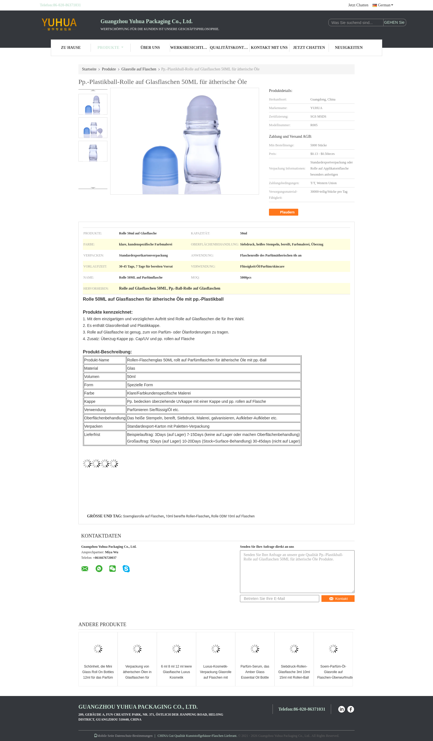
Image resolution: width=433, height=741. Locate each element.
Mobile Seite (104, 736)
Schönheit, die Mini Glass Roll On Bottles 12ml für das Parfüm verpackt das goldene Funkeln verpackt (98, 677)
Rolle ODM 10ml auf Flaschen (233, 516)
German (385, 5)
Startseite (89, 69)
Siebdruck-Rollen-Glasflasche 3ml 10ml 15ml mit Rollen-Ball (294, 672)
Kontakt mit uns (269, 48)
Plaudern (284, 212)
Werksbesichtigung (190, 48)
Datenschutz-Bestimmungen (134, 736)
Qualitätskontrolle (230, 48)
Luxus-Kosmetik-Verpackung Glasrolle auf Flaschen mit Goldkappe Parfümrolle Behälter (215, 677)
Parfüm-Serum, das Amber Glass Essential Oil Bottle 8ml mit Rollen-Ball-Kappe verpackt (255, 677)
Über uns (150, 48)
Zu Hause (71, 48)
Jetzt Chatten (358, 5)
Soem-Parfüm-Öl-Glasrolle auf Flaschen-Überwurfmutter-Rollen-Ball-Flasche (334, 675)
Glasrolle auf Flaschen (139, 69)
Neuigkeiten (349, 48)
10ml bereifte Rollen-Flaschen (187, 516)
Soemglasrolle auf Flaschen (143, 516)
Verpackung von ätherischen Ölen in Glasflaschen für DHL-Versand (137, 675)
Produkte (110, 48)
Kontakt (338, 599)
